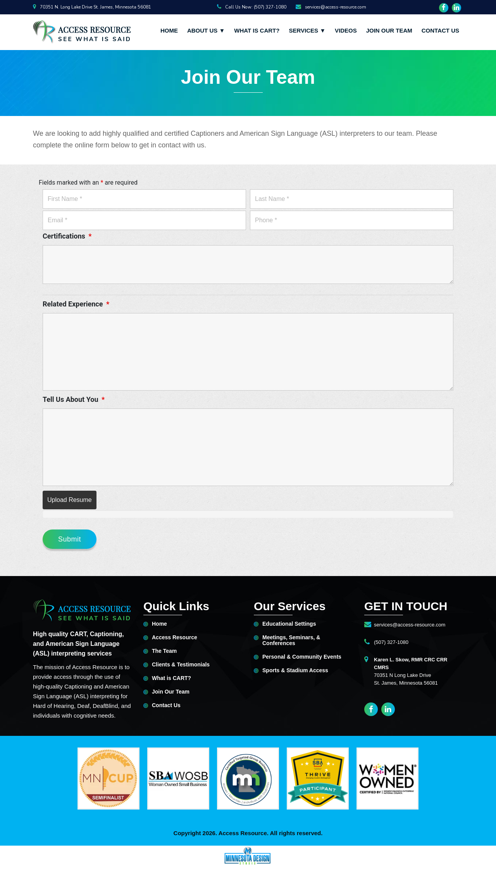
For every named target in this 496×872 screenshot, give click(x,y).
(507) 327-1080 (391, 642)
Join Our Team (389, 30)
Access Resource (174, 637)
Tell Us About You (74, 399)
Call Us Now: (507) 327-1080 (251, 7)
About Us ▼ (206, 30)
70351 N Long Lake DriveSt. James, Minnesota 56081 (410, 671)
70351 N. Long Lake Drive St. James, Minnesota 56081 (92, 7)
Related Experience (76, 304)
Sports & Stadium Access (295, 670)
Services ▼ (307, 30)
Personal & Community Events (301, 657)
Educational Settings (289, 624)
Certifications (67, 236)
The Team (164, 651)
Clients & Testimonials (181, 665)
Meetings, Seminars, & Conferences (291, 640)
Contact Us (440, 30)
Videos (346, 30)
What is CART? (256, 30)
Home (169, 30)
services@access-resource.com (331, 7)
